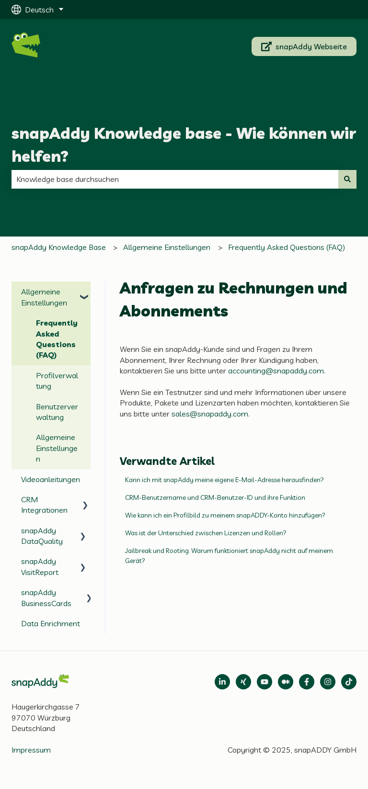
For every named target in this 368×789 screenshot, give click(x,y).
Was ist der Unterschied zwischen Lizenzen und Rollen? (206, 533)
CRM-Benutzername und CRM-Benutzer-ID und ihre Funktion (215, 497)
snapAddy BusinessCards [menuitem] (46, 597)
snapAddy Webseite (304, 46)
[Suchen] (347, 179)
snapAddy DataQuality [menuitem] (42, 536)
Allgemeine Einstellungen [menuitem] (44, 297)
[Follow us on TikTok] (348, 681)
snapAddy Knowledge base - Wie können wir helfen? (184, 145)
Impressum (31, 750)
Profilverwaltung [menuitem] (57, 381)
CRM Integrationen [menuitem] (44, 505)
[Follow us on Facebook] (306, 681)
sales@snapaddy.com (210, 413)
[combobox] (175, 179)
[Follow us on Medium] (264, 681)
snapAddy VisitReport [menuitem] (39, 566)
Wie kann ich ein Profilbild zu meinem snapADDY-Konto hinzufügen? (225, 515)
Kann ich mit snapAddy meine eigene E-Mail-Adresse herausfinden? (224, 479)
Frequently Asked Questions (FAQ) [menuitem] (57, 339)
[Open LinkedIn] (222, 681)
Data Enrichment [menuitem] (50, 623)
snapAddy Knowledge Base (59, 247)
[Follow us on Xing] (243, 681)
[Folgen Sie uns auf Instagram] (327, 681)
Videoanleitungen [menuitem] (50, 479)
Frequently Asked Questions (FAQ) (286, 247)
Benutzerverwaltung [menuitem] (57, 412)
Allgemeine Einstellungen (166, 247)
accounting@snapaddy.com (276, 370)
